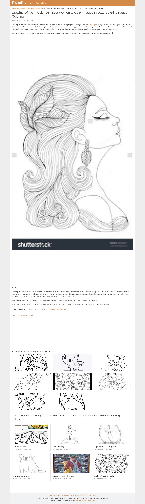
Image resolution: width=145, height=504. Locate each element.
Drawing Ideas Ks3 (19, 447)
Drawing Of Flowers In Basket (104, 476)
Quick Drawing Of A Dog (21, 476)
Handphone (33, 309)
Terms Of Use (75, 495)
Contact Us (59, 495)
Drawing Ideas (41, 3)
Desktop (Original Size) (57, 309)
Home (31, 3)
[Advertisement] (72, 52)
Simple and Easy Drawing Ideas (105, 447)
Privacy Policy (91, 495)
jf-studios (19, 3)
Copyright (66, 495)
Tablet (43, 309)
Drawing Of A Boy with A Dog (63, 476)
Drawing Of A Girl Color (26, 315)
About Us (83, 495)
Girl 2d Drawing (58, 447)
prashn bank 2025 (89, 500)
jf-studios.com (78, 500)
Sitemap (52, 495)
